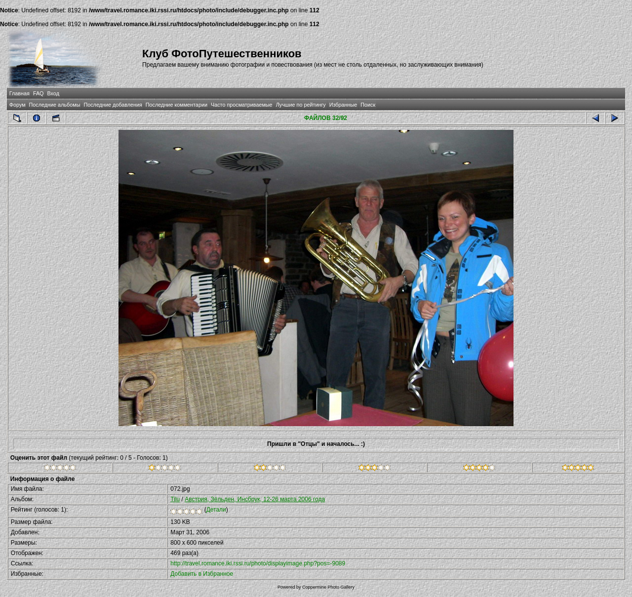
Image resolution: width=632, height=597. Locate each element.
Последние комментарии (176, 105)
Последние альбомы (54, 105)
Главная (19, 93)
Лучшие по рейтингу (301, 105)
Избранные (343, 105)
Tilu (175, 499)
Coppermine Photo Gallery (328, 587)
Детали (216, 509)
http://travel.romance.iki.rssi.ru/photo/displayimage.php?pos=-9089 (257, 563)
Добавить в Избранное (201, 573)
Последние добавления (112, 105)
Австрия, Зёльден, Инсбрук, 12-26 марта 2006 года (255, 499)
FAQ (38, 93)
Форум (17, 105)
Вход (53, 93)
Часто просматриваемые (242, 105)
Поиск (367, 105)
